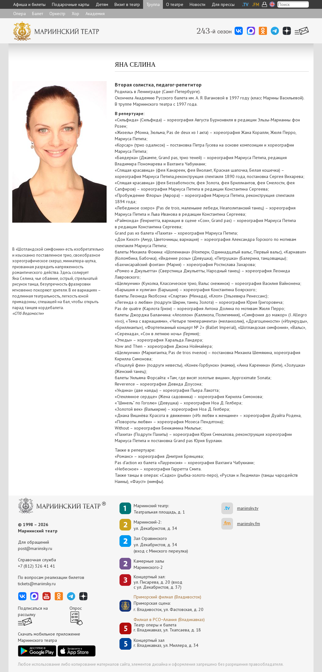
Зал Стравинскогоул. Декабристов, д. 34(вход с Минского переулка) (161, 545)
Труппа (153, 4)
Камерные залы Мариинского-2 (149, 564)
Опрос (75, 608)
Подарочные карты (70, 4)
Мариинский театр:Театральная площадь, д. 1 (159, 509)
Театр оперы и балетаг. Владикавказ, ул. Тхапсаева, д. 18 (167, 627)
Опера (19, 13)
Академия (95, 13)
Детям (102, 4)
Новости (197, 4)
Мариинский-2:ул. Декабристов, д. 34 (155, 525)
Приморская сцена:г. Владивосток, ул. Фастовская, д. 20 (162, 606)
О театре (174, 4)
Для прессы (223, 4)
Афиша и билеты (29, 4)
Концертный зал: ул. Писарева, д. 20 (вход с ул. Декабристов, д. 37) (158, 582)
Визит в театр (127, 4)
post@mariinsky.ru (35, 548)
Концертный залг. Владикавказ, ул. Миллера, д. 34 (166, 643)
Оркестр (57, 13)
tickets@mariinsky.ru (37, 583)
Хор (75, 13)
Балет (37, 13)
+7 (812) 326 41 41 (36, 566)
